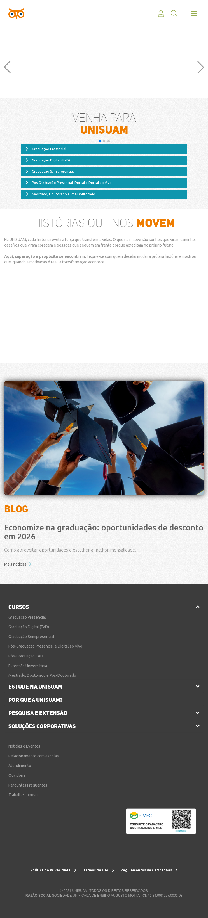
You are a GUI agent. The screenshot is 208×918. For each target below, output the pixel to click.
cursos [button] (18, 607)
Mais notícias (17, 564)
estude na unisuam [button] (35, 687)
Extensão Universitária (27, 666)
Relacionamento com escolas (33, 756)
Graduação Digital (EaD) (48, 160)
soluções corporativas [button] (42, 726)
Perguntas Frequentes (27, 785)
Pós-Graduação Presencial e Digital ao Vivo (45, 646)
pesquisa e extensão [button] (37, 713)
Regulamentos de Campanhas (149, 870)
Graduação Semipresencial (50, 172)
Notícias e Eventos (24, 746)
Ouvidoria (16, 775)
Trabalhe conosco (23, 794)
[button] (7, 67)
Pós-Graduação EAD (25, 656)
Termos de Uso (98, 870)
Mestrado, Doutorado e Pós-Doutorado (60, 194)
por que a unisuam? (35, 700)
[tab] (104, 607)
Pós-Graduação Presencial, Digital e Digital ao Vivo (69, 183)
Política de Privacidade (53, 870)
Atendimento (19, 765)
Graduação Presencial (46, 149)
